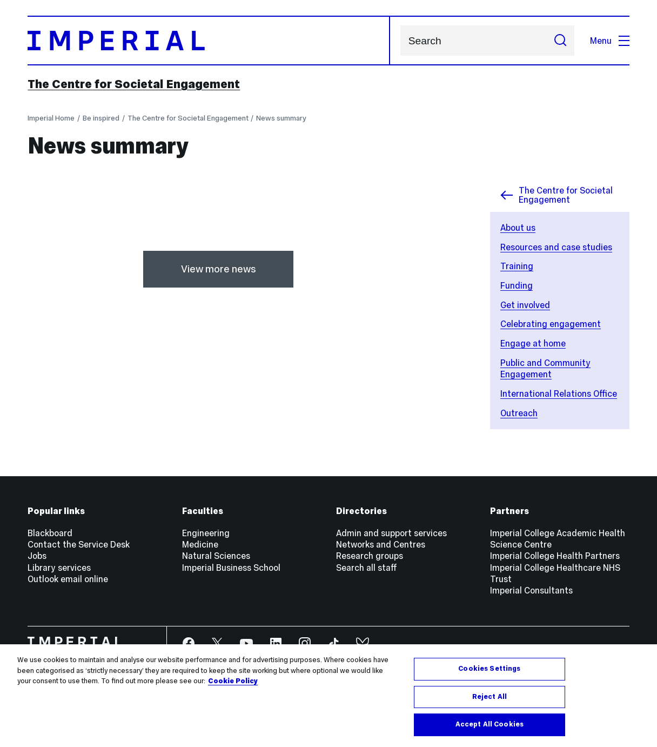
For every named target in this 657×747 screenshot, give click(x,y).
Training (516, 266)
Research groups (369, 555)
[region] (328, 695)
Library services (59, 567)
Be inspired (101, 118)
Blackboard (50, 533)
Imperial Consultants (531, 590)
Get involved (525, 304)
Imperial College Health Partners (555, 555)
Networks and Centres (380, 544)
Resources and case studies (556, 247)
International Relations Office (558, 393)
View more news (218, 269)
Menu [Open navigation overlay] (609, 40)
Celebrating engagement (550, 323)
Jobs (37, 555)
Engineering (206, 533)
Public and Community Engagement (545, 368)
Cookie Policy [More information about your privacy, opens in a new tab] (233, 681)
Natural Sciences (216, 555)
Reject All (489, 696)
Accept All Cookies (489, 724)
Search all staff (366, 567)
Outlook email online (68, 578)
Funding (516, 285)
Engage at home (533, 343)
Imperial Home (51, 118)
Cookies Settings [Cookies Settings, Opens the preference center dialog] (489, 668)
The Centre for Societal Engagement (134, 84)
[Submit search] (560, 40)
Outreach (519, 413)
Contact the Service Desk (79, 544)
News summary (281, 118)
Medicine (200, 544)
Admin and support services (391, 533)
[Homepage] (209, 41)
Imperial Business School (231, 567)
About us (517, 227)
